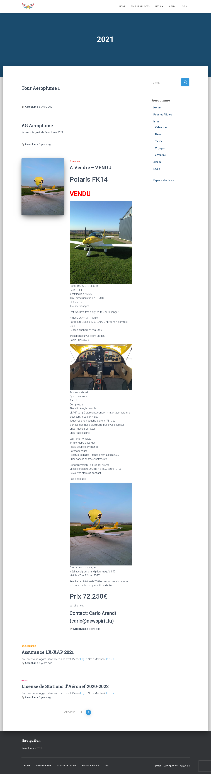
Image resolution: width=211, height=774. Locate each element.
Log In (83, 659)
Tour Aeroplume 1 (40, 88)
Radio (24, 680)
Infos (159, 6)
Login (184, 6)
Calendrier (161, 127)
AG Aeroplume (37, 126)
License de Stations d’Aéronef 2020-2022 (65, 686)
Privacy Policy (90, 765)
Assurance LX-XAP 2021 (47, 652)
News (158, 134)
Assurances (28, 646)
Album (172, 6)
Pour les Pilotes (140, 6)
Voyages (160, 148)
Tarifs (158, 141)
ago (45, 106)
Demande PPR (43, 765)
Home (122, 6)
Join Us (110, 659)
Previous (70, 712)
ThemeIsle (184, 766)
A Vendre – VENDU (91, 167)
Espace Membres (163, 180)
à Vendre (75, 161)
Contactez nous (66, 765)
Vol (107, 765)
